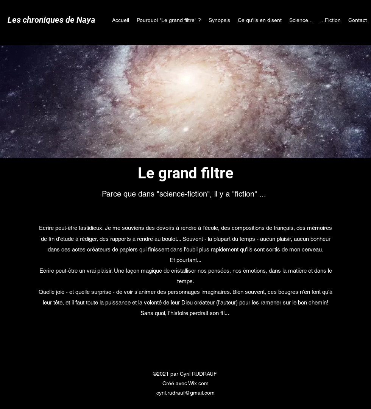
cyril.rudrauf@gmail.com (185, 393)
